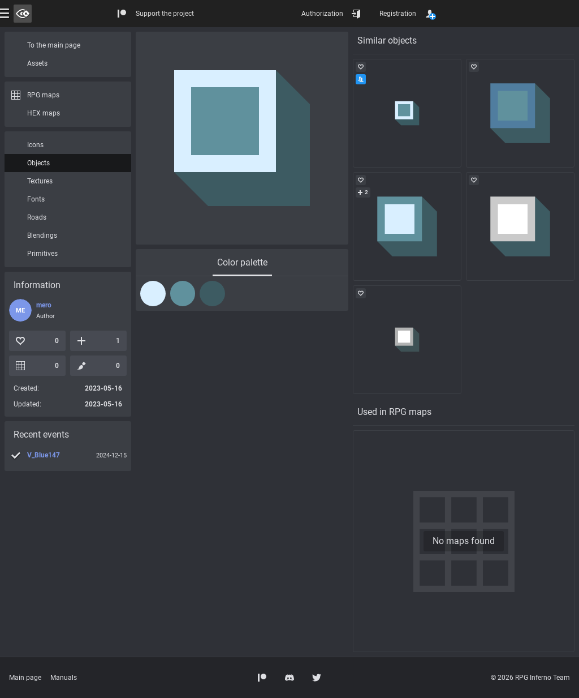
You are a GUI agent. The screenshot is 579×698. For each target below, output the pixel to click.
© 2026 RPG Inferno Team (530, 677)
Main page (25, 677)
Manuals (63, 677)
